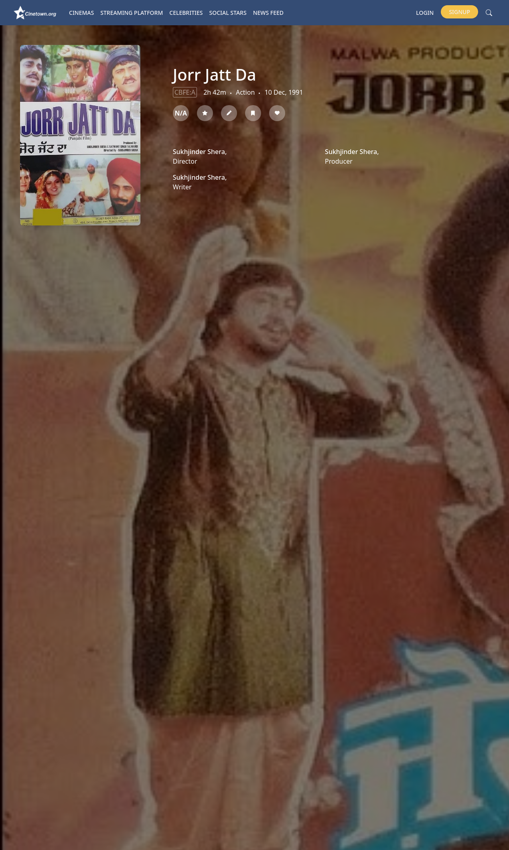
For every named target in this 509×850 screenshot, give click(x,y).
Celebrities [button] (186, 12)
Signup (459, 12)
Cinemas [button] (81, 12)
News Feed (268, 12)
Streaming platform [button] (131, 12)
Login (425, 12)
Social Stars (228, 12)
